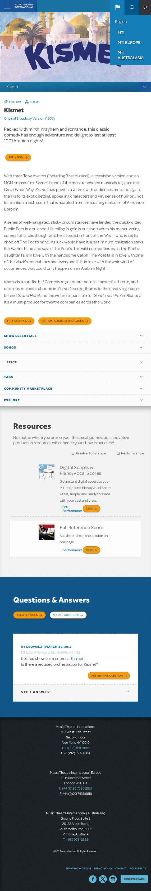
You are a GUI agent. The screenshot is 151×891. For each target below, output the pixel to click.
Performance (132, 453)
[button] (117, 7)
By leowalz (31, 647)
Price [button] (12, 362)
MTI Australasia (131, 55)
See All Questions (66, 615)
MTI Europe (129, 42)
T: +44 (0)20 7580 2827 (75, 788)
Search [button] (132, 7)
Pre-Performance (91, 453)
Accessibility (138, 868)
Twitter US (103, 879)
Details (91, 508)
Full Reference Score (81, 527)
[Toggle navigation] (6, 6)
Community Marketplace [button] (28, 388)
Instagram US (113, 879)
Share (34, 102)
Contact (121, 868)
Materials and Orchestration (63, 321)
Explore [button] (12, 400)
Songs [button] (10, 347)
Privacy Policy (103, 868)
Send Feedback (134, 878)
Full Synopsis (17, 321)
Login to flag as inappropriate (53, 652)
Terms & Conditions (78, 868)
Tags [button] (8, 377)
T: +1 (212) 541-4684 (76, 748)
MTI (121, 32)
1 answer (35, 692)
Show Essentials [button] (20, 336)
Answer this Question (107, 675)
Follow (15, 102)
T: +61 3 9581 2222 (75, 840)
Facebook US (93, 879)
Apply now (16, 157)
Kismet (77, 658)
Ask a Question (27, 615)
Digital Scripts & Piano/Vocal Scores (80, 470)
